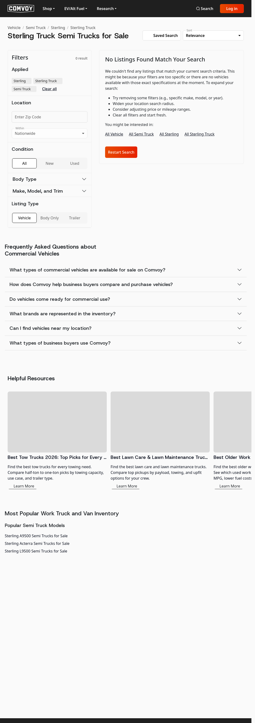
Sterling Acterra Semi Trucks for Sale (37, 543)
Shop (47, 8)
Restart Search (121, 152)
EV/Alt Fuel (74, 8)
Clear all (49, 89)
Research (105, 8)
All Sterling (169, 134)
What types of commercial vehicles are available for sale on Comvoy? (87, 270)
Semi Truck (36, 27)
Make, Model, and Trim (38, 191)
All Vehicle (114, 134)
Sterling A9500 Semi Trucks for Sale (36, 535)
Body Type (24, 179)
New (49, 163)
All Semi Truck (141, 134)
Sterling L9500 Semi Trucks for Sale (36, 551)
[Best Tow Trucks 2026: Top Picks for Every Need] (57, 440)
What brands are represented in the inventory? (63, 314)
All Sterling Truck (199, 134)
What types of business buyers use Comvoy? (60, 343)
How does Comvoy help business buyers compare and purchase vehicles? (91, 284)
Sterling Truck (82, 27)
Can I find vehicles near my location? (51, 328)
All (24, 163)
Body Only (50, 218)
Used (74, 163)
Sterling (58, 27)
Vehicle (14, 27)
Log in (232, 8)
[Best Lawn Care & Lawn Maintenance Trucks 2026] (160, 440)
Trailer (74, 218)
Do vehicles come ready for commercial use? (60, 299)
